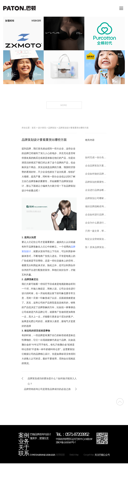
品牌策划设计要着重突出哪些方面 (73, 128)
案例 (23, 435)
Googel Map (88, 454)
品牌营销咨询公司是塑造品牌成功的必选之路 (47, 389)
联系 (23, 453)
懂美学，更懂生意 (39, 438)
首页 (34, 128)
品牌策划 (52, 128)
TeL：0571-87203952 (72, 434)
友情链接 (60, 454)
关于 (23, 447)
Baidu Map (74, 454)
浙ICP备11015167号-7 (66, 442)
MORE (64, 105)
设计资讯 (42, 128)
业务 (23, 441)
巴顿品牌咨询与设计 (40, 434)
